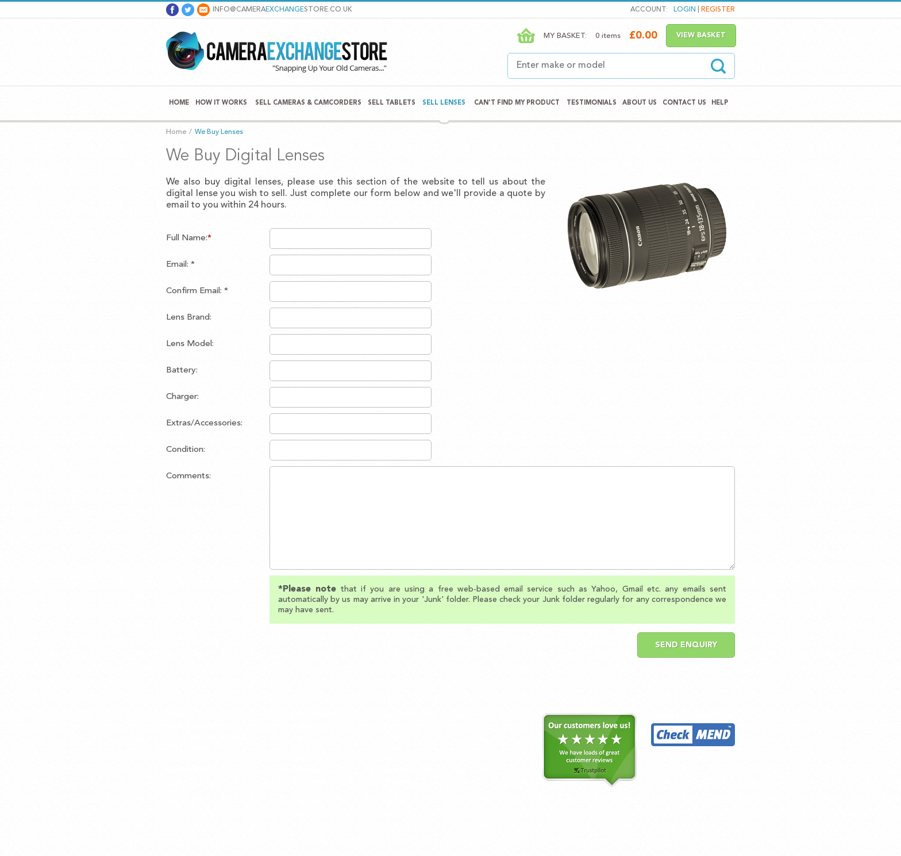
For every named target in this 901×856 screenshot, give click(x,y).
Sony (300, 814)
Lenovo (394, 792)
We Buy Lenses (219, 132)
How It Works (221, 103)
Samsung (306, 803)
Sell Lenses (443, 103)
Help (719, 103)
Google (394, 781)
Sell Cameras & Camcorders (308, 103)
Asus (390, 760)
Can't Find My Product (517, 103)
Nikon (301, 760)
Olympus (306, 770)
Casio (301, 738)
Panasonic (308, 781)
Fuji (297, 749)
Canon (302, 727)
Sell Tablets (391, 103)
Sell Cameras (317, 716)
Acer (390, 727)
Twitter (188, 9)
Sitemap (180, 803)
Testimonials (592, 103)
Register (718, 9)
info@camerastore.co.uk (282, 9)
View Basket (701, 35)
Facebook (172, 9)
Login (684, 9)
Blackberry (400, 770)
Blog (176, 792)
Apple (391, 749)
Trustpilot (462, 716)
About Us (639, 103)
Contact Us (684, 103)
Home (179, 103)
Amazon (395, 738)
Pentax (303, 792)
